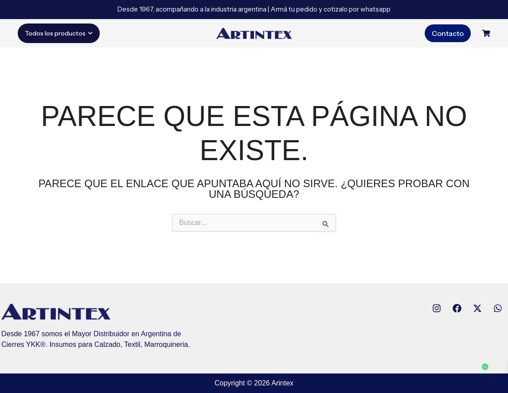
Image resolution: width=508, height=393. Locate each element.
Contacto (448, 33)
